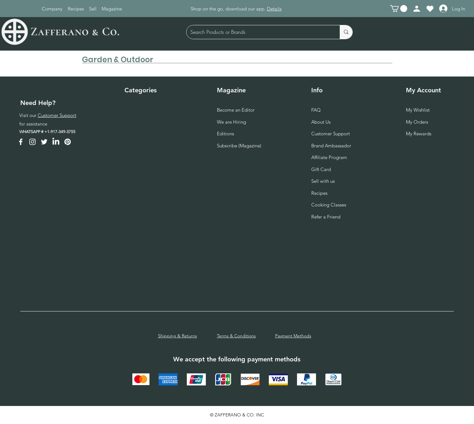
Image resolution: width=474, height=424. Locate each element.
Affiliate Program (329, 157)
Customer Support (57, 115)
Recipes (319, 193)
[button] (398, 8)
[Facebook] (20, 142)
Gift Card (321, 169)
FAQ (316, 110)
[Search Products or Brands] (258, 32)
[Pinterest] (67, 142)
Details (274, 9)
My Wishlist (418, 110)
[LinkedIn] (56, 142)
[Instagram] (32, 142)
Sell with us (323, 181)
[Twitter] (44, 142)
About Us (321, 122)
